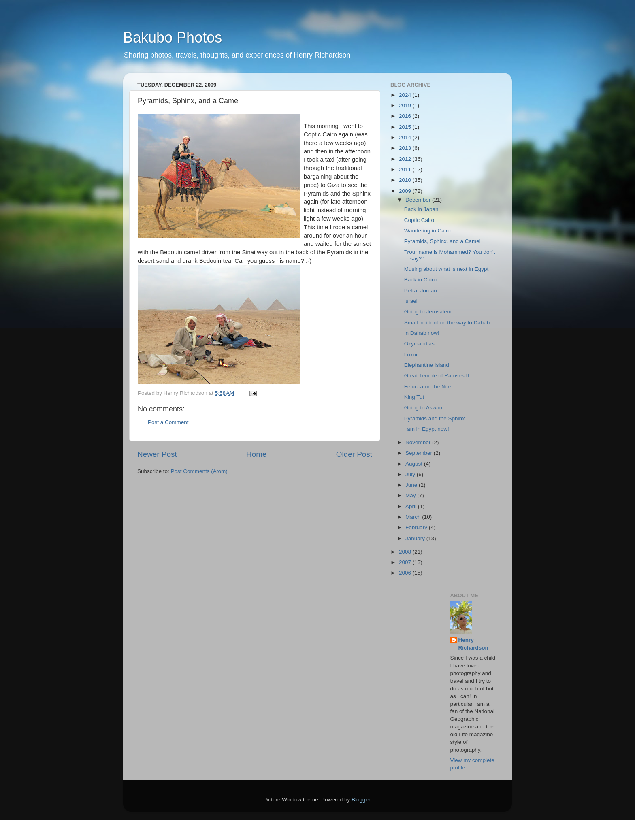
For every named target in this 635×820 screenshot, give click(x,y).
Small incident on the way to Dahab (447, 322)
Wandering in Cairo (427, 231)
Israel (411, 301)
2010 (406, 180)
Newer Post (157, 454)
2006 (406, 573)
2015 (406, 127)
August (414, 464)
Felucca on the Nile (427, 386)
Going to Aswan (423, 408)
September (419, 453)
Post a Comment (168, 422)
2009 (406, 191)
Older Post (354, 454)
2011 (406, 169)
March (413, 517)
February (417, 527)
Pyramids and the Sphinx (434, 418)
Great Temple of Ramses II (436, 376)
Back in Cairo (420, 280)
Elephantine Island (426, 365)
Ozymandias (419, 344)
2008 (406, 552)
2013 (406, 148)
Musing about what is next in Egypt (446, 269)
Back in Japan (421, 209)
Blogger (361, 800)
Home (256, 454)
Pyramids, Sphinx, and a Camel (442, 241)
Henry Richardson (473, 644)
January (415, 538)
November (418, 442)
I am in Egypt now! (426, 429)
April (411, 506)
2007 (406, 562)
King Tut (414, 397)
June (412, 485)
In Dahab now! (421, 333)
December (418, 200)
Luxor (411, 354)
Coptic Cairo (419, 220)
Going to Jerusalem (428, 312)
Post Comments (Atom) (199, 471)
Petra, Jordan (420, 291)
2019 (406, 105)
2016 (406, 116)
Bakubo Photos (172, 37)
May (411, 495)
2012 (406, 159)
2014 (406, 137)
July (411, 474)
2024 (406, 95)
